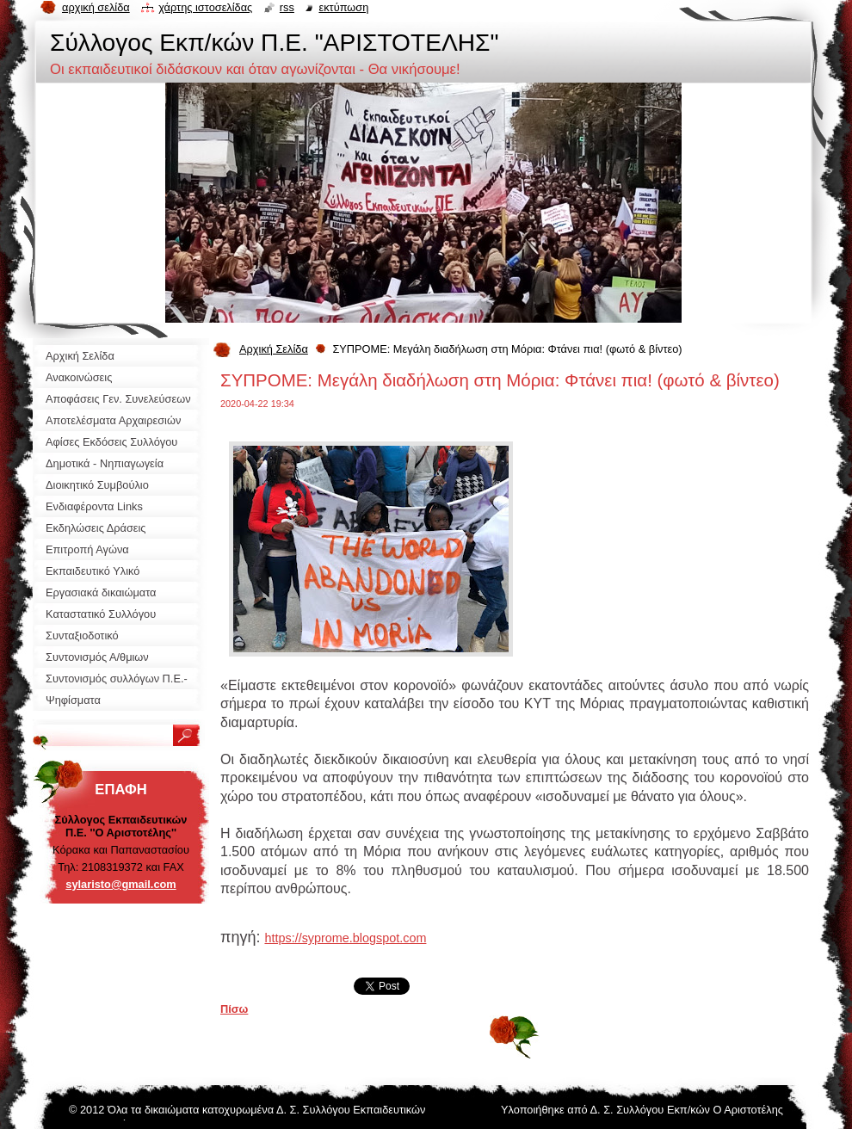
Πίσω (234, 1009)
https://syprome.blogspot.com (345, 938)
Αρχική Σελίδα (273, 348)
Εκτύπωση (343, 7)
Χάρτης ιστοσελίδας (205, 7)
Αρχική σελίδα (96, 7)
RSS (287, 7)
